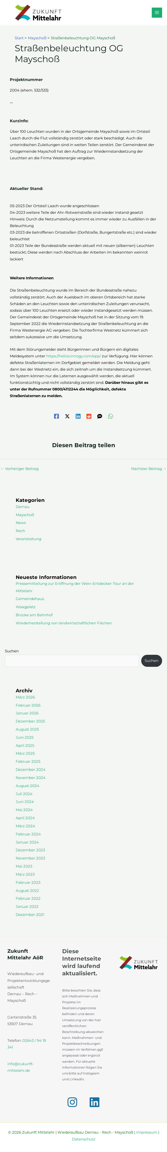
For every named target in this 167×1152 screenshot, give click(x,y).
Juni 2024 (25, 802)
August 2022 (27, 890)
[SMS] (99, 416)
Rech (20, 531)
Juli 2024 (24, 794)
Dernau (22, 507)
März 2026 (25, 697)
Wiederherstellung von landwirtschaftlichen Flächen (64, 623)
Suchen (12, 651)
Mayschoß (25, 515)
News (21, 523)
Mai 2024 (24, 810)
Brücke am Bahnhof (34, 615)
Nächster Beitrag (149, 469)
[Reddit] (88, 416)
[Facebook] (56, 416)
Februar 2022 (28, 898)
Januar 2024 (27, 842)
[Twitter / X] (67, 416)
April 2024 (25, 818)
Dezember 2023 (30, 850)
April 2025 (25, 745)
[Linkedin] (78, 416)
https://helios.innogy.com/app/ (73, 356)
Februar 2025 (28, 761)
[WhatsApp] (110, 416)
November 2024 (30, 778)
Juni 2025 (24, 737)
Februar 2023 (28, 882)
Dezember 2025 (30, 721)
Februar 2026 (28, 705)
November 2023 (30, 858)
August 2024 (27, 786)
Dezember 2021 (30, 914)
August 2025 (27, 729)
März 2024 (25, 826)
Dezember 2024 (30, 769)
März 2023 (25, 874)
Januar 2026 (27, 713)
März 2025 (25, 753)
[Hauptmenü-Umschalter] (157, 13)
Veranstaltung (28, 539)
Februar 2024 (28, 834)
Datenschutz (83, 1139)
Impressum (146, 1132)
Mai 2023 (24, 866)
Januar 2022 (27, 906)
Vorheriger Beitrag (19, 469)
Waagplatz (26, 607)
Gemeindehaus (30, 599)
